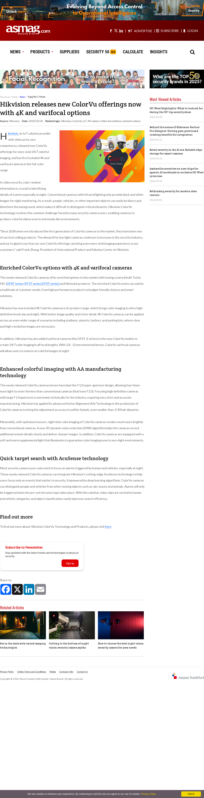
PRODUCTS (41, 51)
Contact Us (82, 671)
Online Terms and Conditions (31, 671)
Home (15, 96)
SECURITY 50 (97, 51)
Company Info (66, 671)
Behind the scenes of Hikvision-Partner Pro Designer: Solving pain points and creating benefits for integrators (175, 131)
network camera (132, 120)
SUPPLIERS (69, 51)
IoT (85, 120)
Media (52, 671)
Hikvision (66, 120)
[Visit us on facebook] (110, 31)
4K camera (94, 120)
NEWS (17, 51)
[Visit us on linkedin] (121, 31)
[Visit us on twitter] (116, 30)
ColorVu (77, 120)
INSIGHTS (158, 51)
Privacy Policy (7, 671)
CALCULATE (133, 51)
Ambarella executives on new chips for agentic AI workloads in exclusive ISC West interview (177, 172)
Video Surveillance (111, 120)
